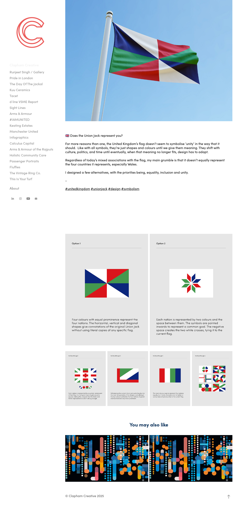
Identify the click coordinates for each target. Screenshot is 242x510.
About (14, 188)
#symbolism (130, 189)
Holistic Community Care (28, 155)
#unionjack (99, 189)
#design (114, 189)
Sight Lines (18, 107)
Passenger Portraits (24, 161)
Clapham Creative (24, 64)
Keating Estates (21, 125)
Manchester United (24, 131)
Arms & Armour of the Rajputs (31, 149)
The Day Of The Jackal (26, 84)
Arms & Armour (21, 113)
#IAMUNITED (20, 119)
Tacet (14, 96)
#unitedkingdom (77, 189)
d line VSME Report (24, 102)
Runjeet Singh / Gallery (27, 72)
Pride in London (21, 78)
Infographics (19, 137)
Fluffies (15, 167)
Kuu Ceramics (20, 90)
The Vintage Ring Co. (25, 173)
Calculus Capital (22, 143)
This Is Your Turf (21, 179)
